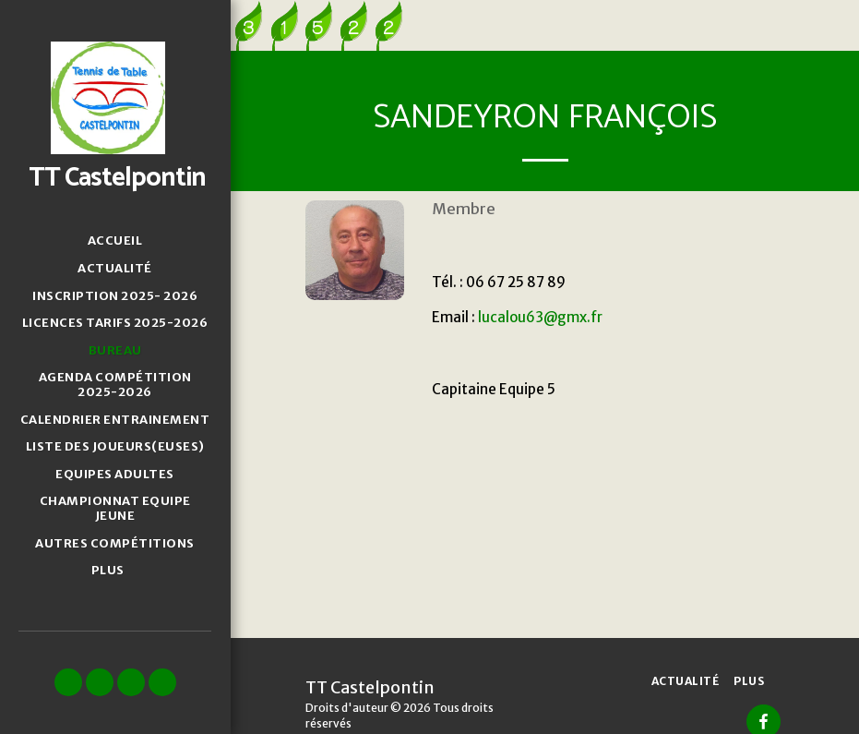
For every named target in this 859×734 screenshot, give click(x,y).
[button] (68, 682)
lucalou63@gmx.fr (540, 317)
